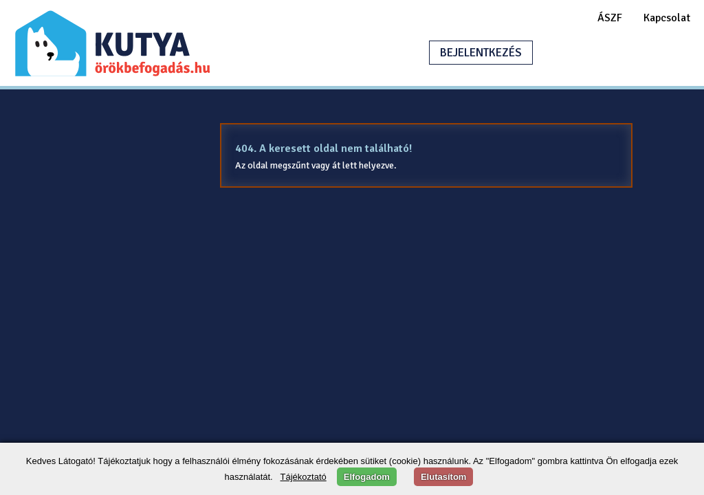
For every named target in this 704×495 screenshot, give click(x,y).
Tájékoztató (303, 477)
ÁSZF (609, 18)
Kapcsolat (667, 18)
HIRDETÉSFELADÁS (610, 52)
